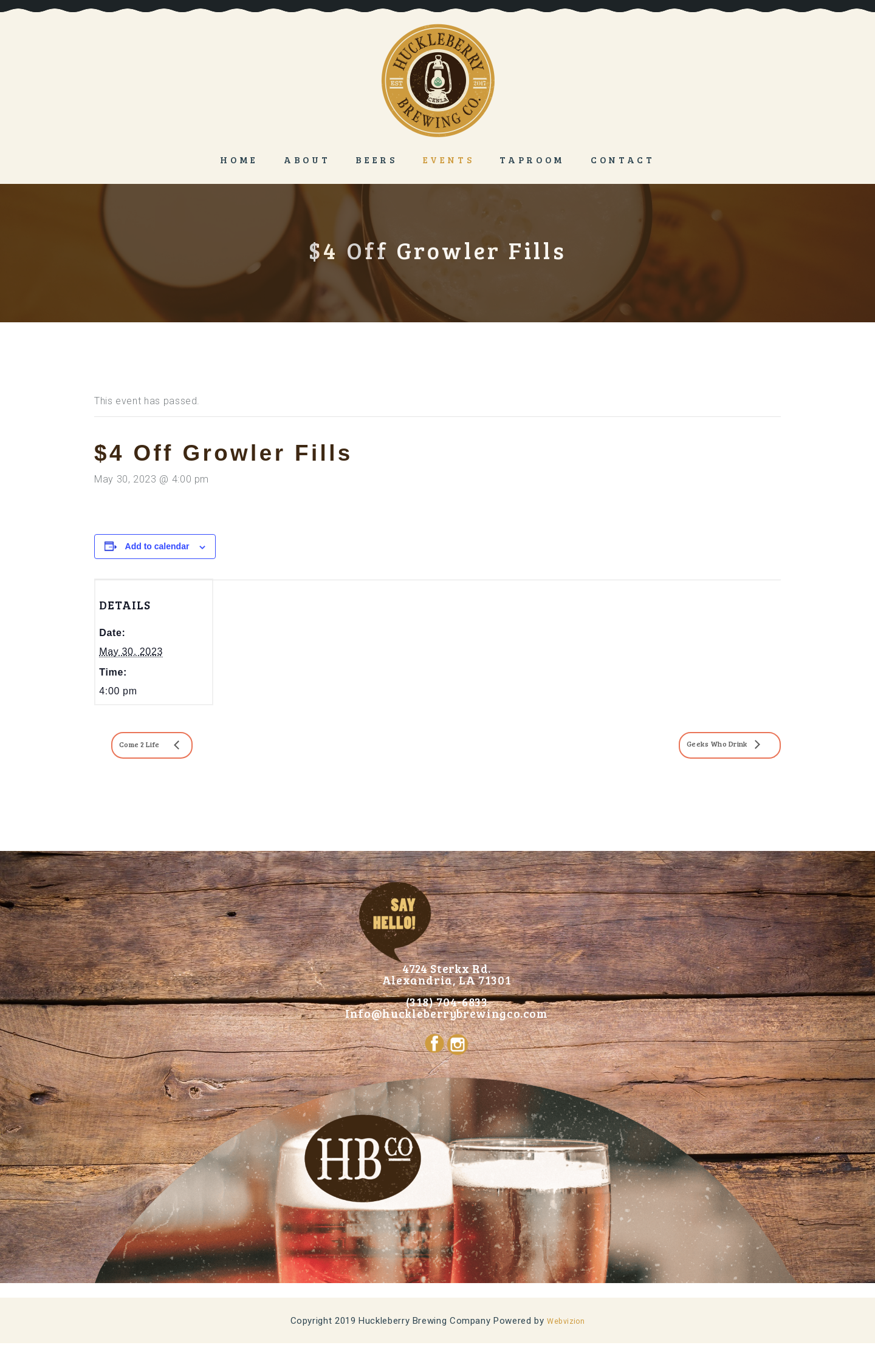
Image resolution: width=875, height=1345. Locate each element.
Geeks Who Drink (698, 745)
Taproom (532, 160)
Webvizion (566, 1322)
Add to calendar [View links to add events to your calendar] (157, 546)
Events (449, 160)
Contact (623, 160)
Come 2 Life (154, 745)
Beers (376, 160)
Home (239, 160)
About (307, 160)
